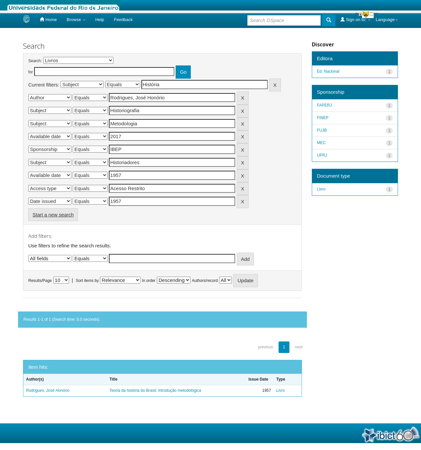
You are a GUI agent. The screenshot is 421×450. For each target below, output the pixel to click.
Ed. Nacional (328, 71)
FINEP (323, 117)
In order (149, 280)
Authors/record (205, 280)
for (30, 72)
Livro (280, 390)
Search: (35, 61)
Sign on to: (355, 19)
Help (99, 19)
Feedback (123, 19)
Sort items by (87, 280)
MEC (321, 142)
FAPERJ (324, 105)
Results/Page (40, 280)
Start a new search (53, 214)
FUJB (322, 130)
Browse (76, 19)
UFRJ (322, 155)
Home (48, 19)
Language (387, 19)
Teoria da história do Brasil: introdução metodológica (155, 390)
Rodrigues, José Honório (47, 390)
